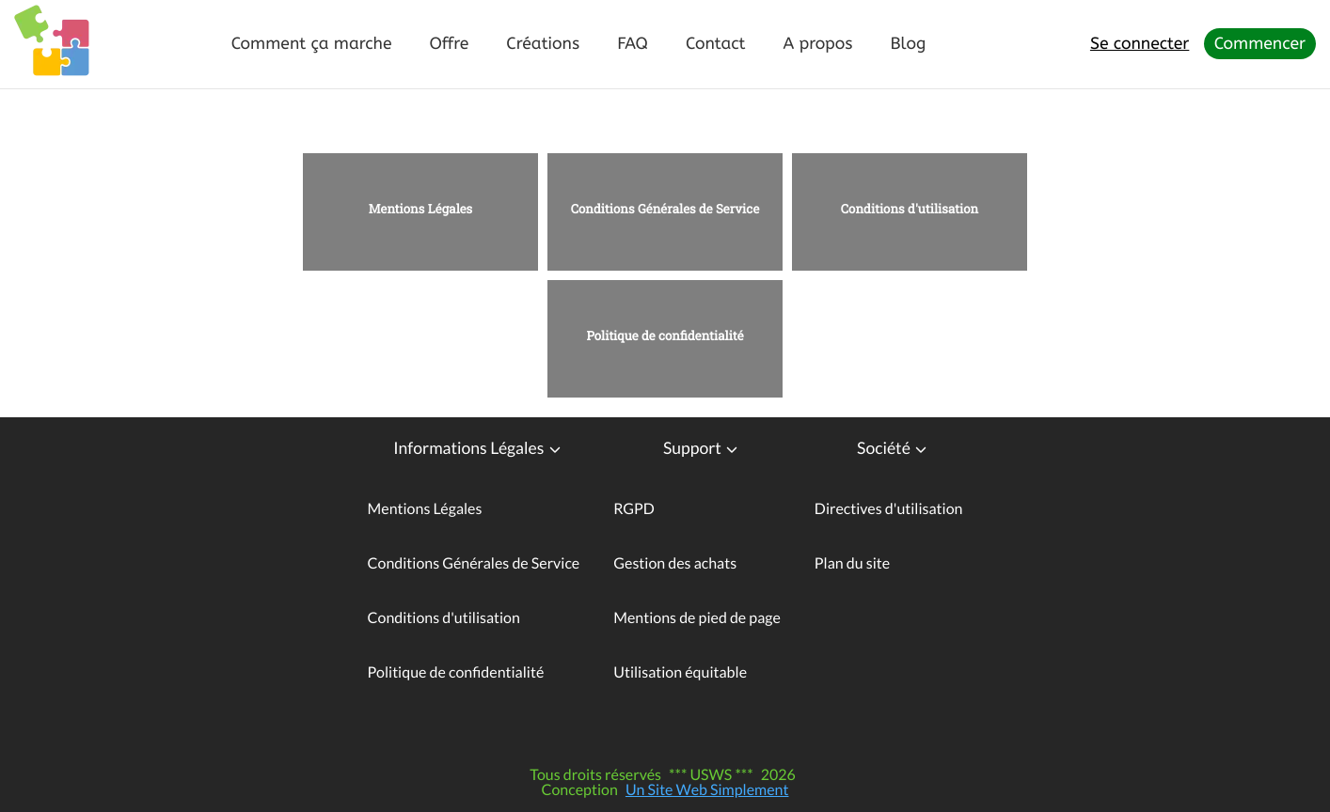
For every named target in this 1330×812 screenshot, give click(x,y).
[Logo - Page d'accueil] (51, 42)
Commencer (1260, 44)
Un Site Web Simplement (707, 790)
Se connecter (1139, 44)
